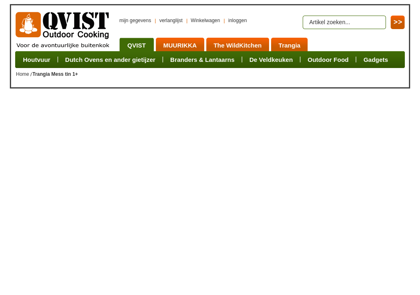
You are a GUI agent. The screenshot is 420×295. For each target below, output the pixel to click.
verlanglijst (171, 20)
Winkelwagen (205, 20)
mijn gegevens (135, 20)
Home (22, 74)
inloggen (237, 20)
